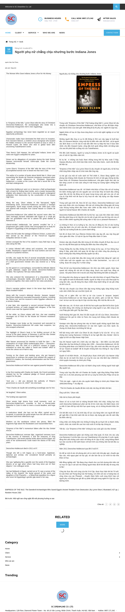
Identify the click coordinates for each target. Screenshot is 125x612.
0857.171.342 (87, 18)
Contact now (112, 33)
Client (7, 553)
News (7, 565)
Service (8, 557)
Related (62, 517)
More (62, 525)
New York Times (13, 62)
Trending (11, 575)
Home (7, 549)
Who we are (9, 561)
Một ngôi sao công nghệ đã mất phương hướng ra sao (33, 498)
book (21, 42)
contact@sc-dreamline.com (20, 607)
